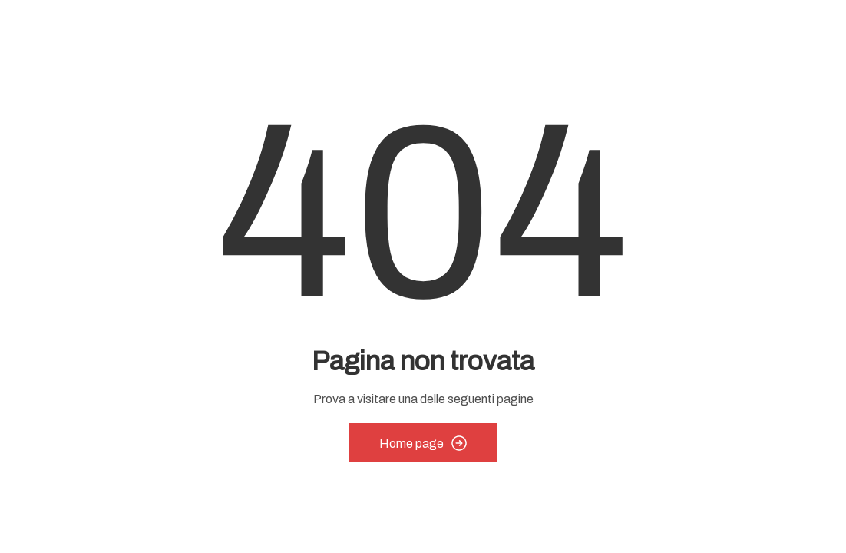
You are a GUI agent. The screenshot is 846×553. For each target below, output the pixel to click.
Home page (423, 443)
